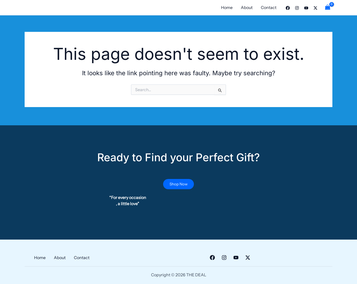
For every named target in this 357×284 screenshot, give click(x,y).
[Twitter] (315, 8)
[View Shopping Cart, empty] (327, 7)
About (247, 7)
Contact (268, 7)
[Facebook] (288, 8)
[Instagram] (297, 8)
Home (227, 7)
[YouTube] (306, 8)
